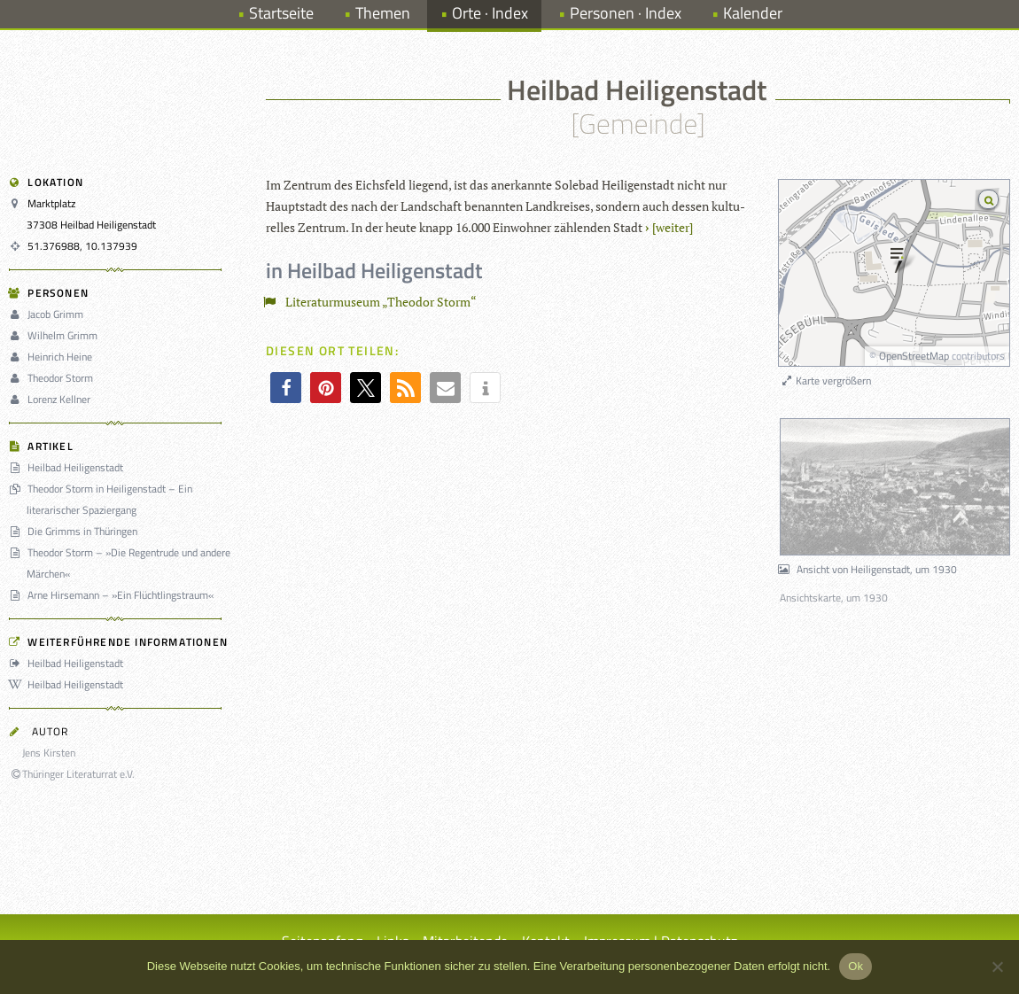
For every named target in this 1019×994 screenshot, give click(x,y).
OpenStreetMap (914, 355)
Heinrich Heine (53, 356)
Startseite (281, 13)
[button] (285, 387)
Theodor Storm (53, 377)
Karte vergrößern (825, 380)
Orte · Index (490, 13)
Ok (855, 966)
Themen (382, 13)
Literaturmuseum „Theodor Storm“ (373, 301)
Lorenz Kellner (52, 399)
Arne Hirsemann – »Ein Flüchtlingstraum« (114, 594)
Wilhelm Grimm (55, 335)
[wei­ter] (672, 227)
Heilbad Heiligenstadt (68, 467)
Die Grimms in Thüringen (75, 531)
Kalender (752, 13)
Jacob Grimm (48, 314)
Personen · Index (625, 13)
